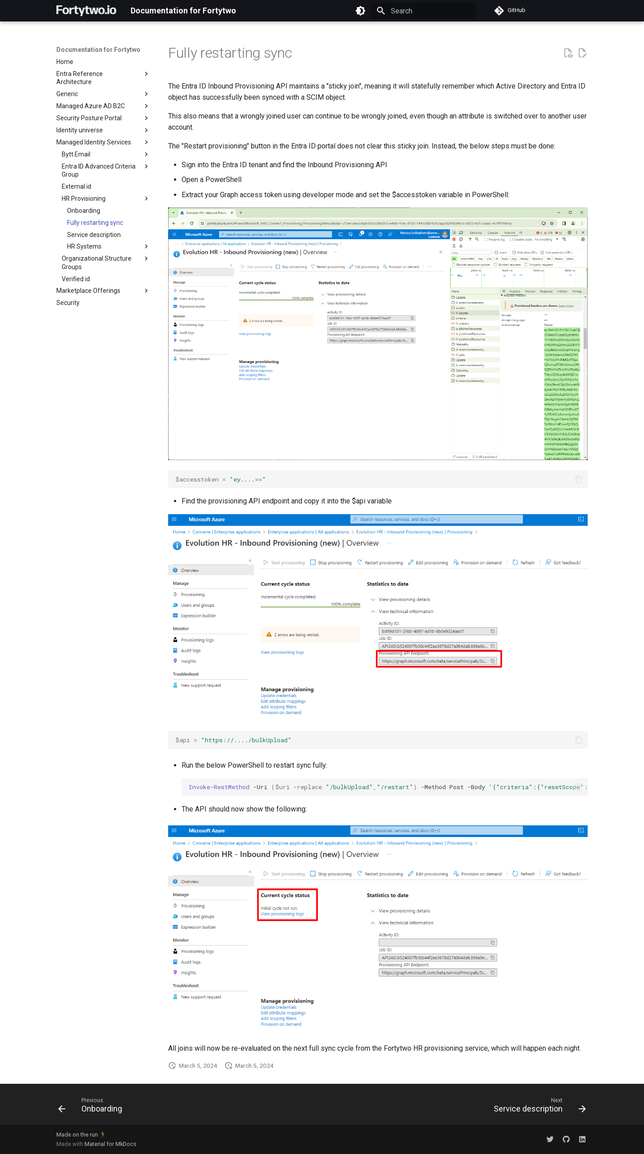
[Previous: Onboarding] (93, 1107)
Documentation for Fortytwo (98, 49)
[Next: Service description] (537, 1107)
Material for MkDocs (110, 1144)
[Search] (423, 11)
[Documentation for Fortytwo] (86, 11)
